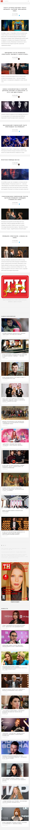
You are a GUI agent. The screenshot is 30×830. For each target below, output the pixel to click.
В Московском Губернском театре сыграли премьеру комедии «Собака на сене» (15, 198)
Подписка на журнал (15, 601)
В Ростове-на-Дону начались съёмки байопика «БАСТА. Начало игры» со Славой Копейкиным (13, 466)
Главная (6, 1)
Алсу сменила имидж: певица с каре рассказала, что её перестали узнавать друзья (14, 779)
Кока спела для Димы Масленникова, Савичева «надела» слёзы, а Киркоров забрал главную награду (13, 400)
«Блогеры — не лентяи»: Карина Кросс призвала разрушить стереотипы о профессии (13, 734)
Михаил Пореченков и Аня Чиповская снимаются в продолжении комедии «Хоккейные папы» (13, 422)
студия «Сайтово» (13, 560)
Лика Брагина (14, 58)
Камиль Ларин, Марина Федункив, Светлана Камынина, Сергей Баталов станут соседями (13, 489)
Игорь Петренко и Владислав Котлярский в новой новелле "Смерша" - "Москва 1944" (14, 356)
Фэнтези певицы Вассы (10, 159)
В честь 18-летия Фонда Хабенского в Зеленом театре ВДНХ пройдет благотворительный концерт (13, 533)
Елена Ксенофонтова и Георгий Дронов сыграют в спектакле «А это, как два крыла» (15, 91)
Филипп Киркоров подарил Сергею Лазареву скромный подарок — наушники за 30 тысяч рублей (14, 757)
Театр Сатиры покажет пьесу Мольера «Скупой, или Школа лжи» (15, 9)
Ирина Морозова (15, 15)
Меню (28, 1)
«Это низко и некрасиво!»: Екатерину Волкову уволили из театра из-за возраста (13, 711)
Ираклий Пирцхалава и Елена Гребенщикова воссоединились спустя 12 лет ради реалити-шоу (14, 667)
